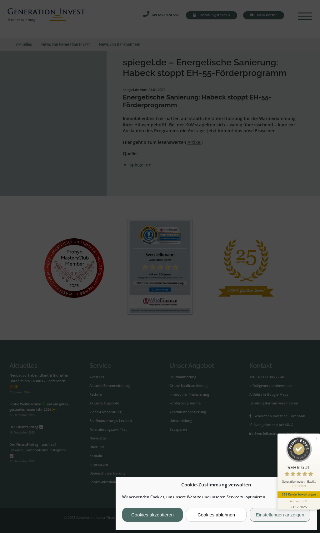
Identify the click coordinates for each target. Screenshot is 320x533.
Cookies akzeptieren (152, 514)
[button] (307, 485)
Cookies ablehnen (216, 514)
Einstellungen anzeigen (280, 514)
